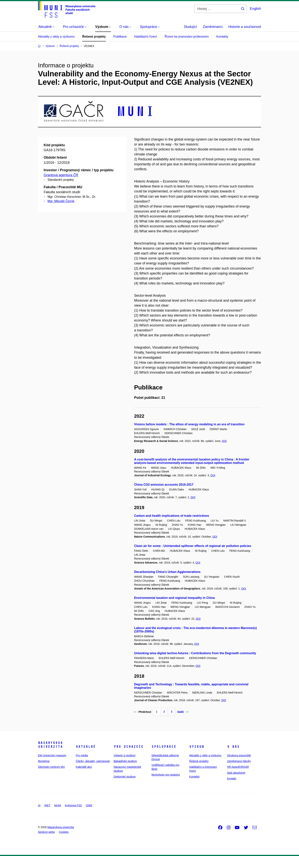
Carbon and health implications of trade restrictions (171, 515)
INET (47, 805)
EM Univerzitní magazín (52, 755)
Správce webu (46, 831)
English (255, 8)
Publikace (120, 36)
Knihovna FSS (73, 805)
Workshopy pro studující (165, 774)
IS (39, 805)
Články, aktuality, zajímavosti (93, 761)
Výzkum (196, 747)
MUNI (57, 805)
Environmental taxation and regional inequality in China (174, 597)
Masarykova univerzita (50, 745)
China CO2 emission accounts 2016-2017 (163, 484)
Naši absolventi (236, 772)
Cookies (64, 831)
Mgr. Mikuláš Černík (60, 201)
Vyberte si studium (125, 755)
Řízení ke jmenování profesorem (187, 36)
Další (182, 711)
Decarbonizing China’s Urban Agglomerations (167, 571)
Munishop (44, 761)
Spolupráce (163, 747)
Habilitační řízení (145, 36)
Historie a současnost (244, 27)
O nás (233, 747)
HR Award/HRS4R (238, 766)
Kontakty (222, 36)
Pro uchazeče (128, 747)
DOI (224, 441)
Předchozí (142, 711)
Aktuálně (86, 747)
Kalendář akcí (84, 766)
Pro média (82, 755)
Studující (190, 27)
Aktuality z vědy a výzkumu (56, 36)
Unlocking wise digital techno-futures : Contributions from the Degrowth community (195, 653)
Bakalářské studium (125, 761)
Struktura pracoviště (239, 755)
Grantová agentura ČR (61, 175)
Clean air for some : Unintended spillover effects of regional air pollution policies (192, 546)
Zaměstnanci (213, 27)
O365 (89, 805)
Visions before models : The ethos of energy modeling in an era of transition (189, 424)
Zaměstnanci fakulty (239, 761)
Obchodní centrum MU (51, 766)
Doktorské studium (125, 776)
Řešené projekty (94, 36)
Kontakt (231, 778)
